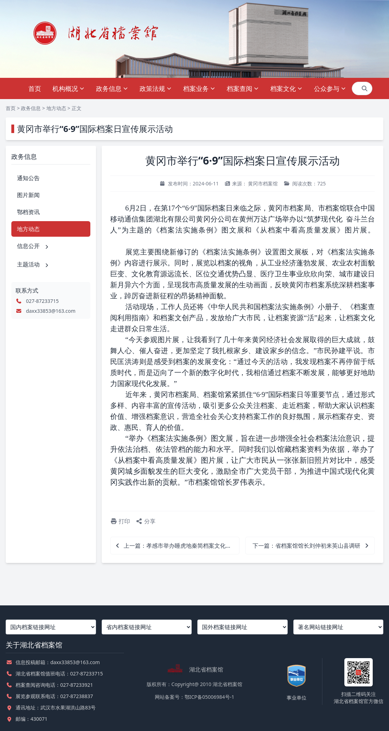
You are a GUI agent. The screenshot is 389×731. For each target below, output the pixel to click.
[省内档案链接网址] (147, 627)
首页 (34, 88)
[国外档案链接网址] (242, 627)
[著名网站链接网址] (338, 627)
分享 (146, 521)
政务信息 (112, 88)
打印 (120, 521)
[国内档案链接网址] (51, 627)
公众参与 (330, 88)
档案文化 (286, 88)
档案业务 (199, 88)
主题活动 (33, 264)
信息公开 (33, 246)
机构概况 (68, 88)
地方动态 (56, 108)
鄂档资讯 (28, 212)
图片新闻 (28, 195)
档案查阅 (243, 88)
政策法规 (156, 88)
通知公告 (28, 178)
